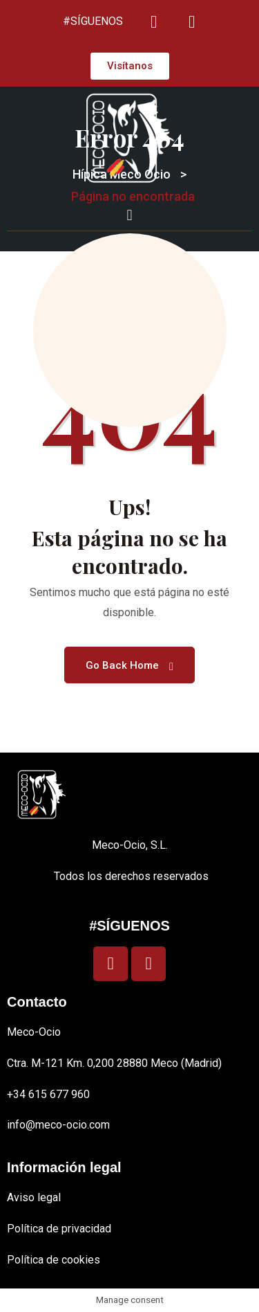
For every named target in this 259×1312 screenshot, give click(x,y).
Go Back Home (129, 665)
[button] (129, 215)
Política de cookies (53, 1259)
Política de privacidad (59, 1228)
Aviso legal (34, 1197)
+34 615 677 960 (48, 1094)
